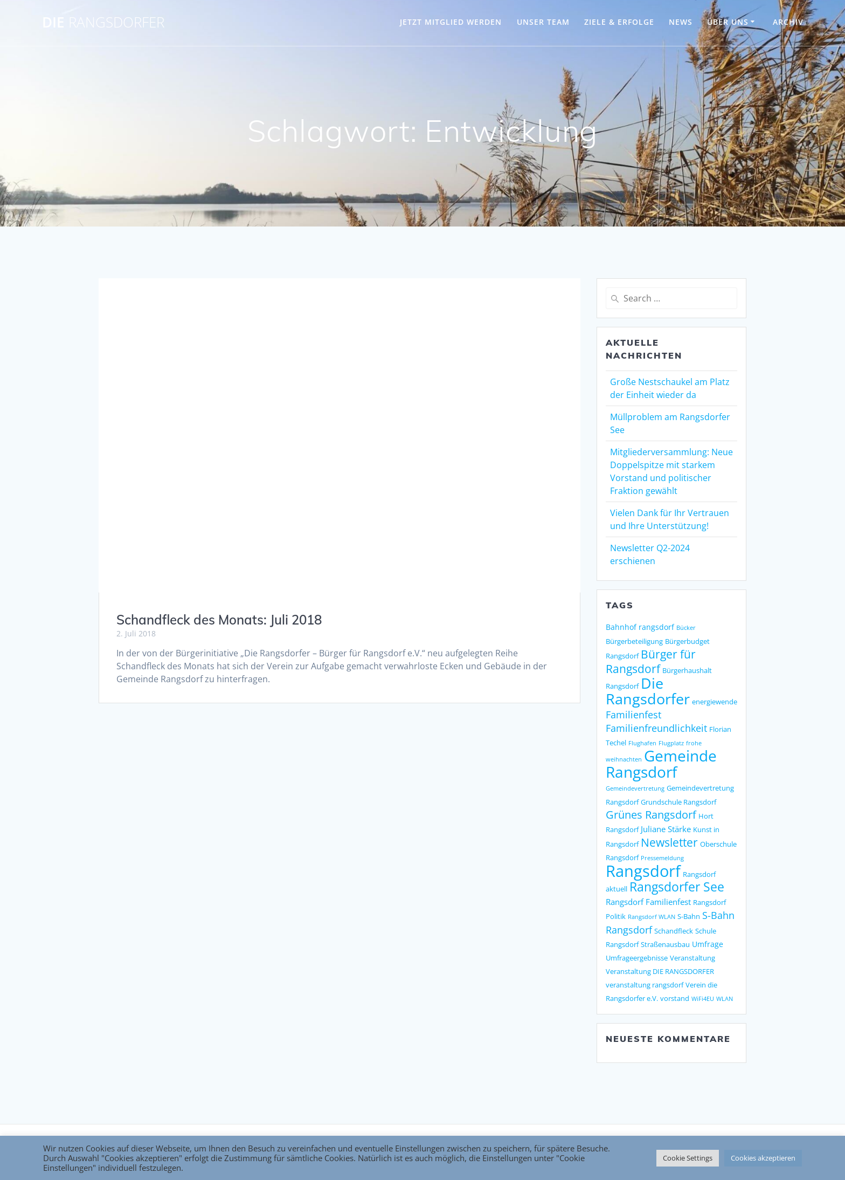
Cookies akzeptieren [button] (763, 1158)
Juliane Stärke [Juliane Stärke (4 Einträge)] (666, 829)
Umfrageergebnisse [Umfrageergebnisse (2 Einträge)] (637, 958)
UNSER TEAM (543, 22)
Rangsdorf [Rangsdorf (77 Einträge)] (643, 871)
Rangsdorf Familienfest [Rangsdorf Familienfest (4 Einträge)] (648, 902)
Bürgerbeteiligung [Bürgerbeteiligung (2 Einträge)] (634, 641)
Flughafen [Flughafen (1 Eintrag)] (642, 743)
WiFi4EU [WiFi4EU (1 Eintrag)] (702, 999)
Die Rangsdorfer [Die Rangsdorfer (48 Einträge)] (648, 691)
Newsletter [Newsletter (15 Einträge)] (669, 842)
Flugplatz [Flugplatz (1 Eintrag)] (671, 743)
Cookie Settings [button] (687, 1158)
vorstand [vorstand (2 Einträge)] (674, 998)
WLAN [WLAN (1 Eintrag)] (724, 999)
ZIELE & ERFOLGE (619, 22)
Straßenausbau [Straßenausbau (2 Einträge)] (665, 944)
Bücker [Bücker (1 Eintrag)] (686, 628)
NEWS (680, 22)
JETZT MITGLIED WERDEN (451, 22)
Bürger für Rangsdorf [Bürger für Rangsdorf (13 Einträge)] (651, 661)
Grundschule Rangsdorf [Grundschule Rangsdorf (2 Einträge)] (678, 802)
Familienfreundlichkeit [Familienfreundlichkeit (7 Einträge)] (656, 728)
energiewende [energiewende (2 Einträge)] (714, 701)
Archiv (788, 22)
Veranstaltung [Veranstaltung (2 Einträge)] (692, 958)
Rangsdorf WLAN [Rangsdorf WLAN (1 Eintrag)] (651, 917)
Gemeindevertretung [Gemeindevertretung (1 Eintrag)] (635, 788)
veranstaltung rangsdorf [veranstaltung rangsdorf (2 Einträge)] (644, 985)
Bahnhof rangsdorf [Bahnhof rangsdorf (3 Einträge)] (640, 627)
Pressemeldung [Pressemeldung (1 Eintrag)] (662, 858)
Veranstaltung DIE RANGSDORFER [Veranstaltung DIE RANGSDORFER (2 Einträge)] (660, 971)
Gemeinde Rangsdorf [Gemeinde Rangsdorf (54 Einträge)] (661, 764)
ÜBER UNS (728, 22)
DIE (103, 23)
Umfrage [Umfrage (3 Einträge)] (707, 944)
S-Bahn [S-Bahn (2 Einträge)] (688, 916)
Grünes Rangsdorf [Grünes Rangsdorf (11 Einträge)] (651, 814)
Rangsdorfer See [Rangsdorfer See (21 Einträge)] (676, 887)
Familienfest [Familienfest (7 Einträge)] (633, 714)
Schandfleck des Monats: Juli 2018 (219, 620)
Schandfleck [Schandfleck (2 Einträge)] (673, 931)
